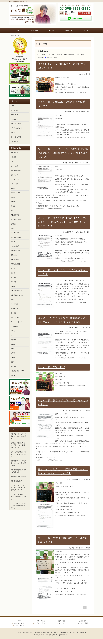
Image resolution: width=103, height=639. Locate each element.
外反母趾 (59, 54)
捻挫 (12, 348)
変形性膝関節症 (16, 170)
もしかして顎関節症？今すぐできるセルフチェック (18, 454)
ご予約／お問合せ (16, 128)
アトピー (13, 335)
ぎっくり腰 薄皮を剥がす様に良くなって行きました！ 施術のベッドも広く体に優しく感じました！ (63, 222)
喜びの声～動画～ (16, 123)
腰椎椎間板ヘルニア (17, 295)
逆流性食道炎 (15, 233)
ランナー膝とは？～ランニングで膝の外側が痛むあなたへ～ (18, 506)
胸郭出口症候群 (16, 264)
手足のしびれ (15, 255)
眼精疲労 (13, 340)
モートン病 (14, 166)
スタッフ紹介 (51, 30)
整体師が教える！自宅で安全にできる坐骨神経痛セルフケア (18, 463)
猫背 (12, 362)
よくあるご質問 (16, 137)
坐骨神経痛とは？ (16, 481)
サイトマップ (15, 141)
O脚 (82, 54)
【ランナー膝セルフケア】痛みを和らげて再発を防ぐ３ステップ (18, 488)
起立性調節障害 (69, 54)
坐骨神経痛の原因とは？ (18, 476)
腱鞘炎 (13, 344)
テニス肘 (13, 277)
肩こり (13, 268)
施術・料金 (34, 30)
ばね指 (13, 197)
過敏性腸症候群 (16, 237)
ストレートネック (16, 322)
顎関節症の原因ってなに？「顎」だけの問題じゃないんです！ (18, 445)
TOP (17, 30)
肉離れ (13, 188)
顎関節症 (49, 57)
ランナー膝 (14, 184)
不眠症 (13, 241)
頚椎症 (13, 286)
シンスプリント (16, 179)
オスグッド (50, 54)
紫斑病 (13, 375)
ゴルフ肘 (13, 282)
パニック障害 (15, 246)
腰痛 (43, 54)
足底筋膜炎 (40, 57)
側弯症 (13, 331)
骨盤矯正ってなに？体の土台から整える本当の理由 (18, 436)
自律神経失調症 (16, 250)
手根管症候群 (15, 259)
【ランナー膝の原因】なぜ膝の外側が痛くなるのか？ (18, 497)
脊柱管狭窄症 (15, 215)
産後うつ (13, 201)
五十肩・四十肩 (16, 192)
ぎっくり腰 (16, 35)
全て (38, 54)
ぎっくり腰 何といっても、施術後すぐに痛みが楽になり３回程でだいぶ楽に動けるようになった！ (63, 153)
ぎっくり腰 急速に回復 (51, 367)
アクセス (85, 30)
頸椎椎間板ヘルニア (17, 290)
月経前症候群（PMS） (18, 371)
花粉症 (13, 357)
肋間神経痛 (14, 326)
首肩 (77, 54)
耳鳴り (13, 206)
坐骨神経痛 (14, 308)
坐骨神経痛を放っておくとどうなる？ (18, 471)
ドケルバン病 (15, 317)
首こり (13, 273)
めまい (13, 210)
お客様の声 (68, 30)
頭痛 (55, 57)
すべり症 (13, 313)
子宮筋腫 (13, 366)
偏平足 (13, 353)
